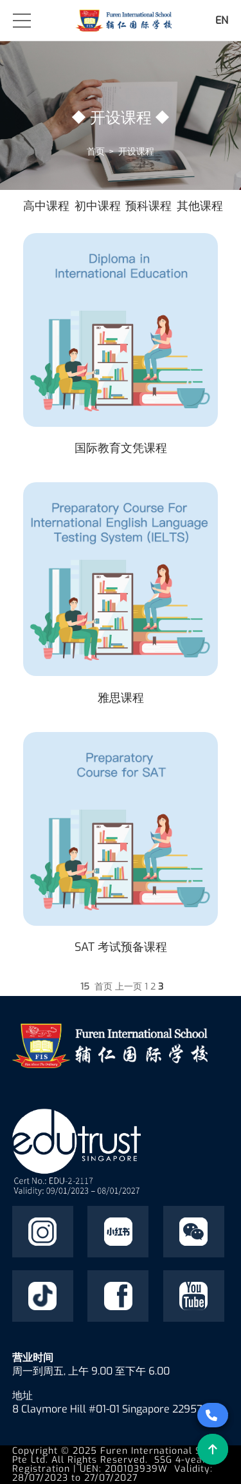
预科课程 (148, 206)
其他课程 (200, 206)
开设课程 (136, 152)
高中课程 (46, 206)
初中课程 (98, 206)
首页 (96, 152)
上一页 (128, 986)
